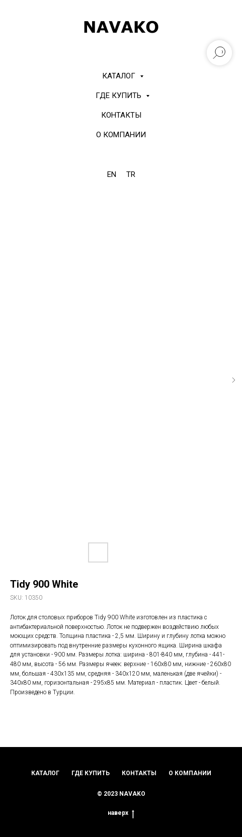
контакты (139, 773)
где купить (90, 773)
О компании (121, 134)
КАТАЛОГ (119, 75)
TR (130, 174)
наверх (121, 813)
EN (111, 174)
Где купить (119, 95)
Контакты (121, 115)
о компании (190, 773)
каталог (45, 773)
